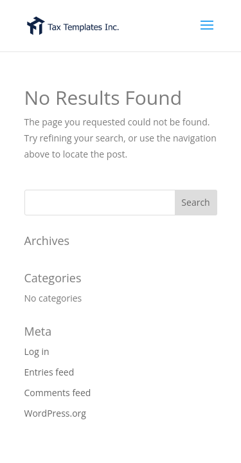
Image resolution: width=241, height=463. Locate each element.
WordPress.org (55, 413)
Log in (36, 351)
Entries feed (49, 372)
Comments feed (57, 392)
